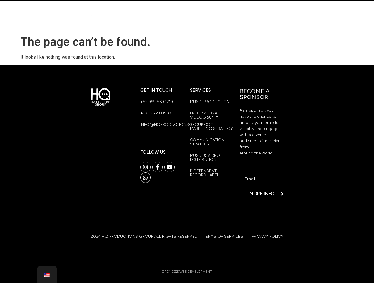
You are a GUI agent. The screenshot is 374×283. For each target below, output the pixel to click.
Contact (266, 22)
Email (245, 171)
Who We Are (214, 9)
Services (197, 22)
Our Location (259, 9)
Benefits (232, 22)
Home (181, 9)
